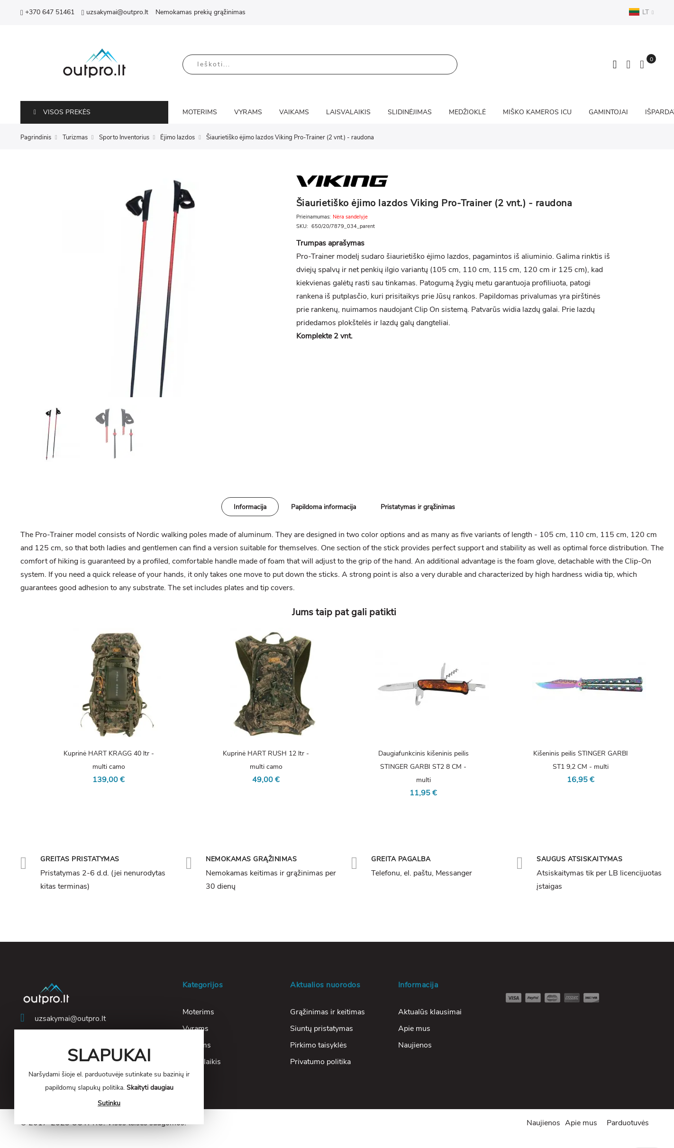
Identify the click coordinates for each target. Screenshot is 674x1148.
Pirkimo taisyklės (318, 1045)
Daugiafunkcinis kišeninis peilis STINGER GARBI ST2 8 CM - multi (423, 766)
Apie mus (414, 1028)
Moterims (198, 1012)
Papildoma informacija (323, 506)
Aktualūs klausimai (430, 1012)
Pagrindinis (35, 137)
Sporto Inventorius (124, 137)
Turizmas (75, 137)
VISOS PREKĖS (62, 112)
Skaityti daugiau (150, 1087)
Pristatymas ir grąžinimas (418, 506)
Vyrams (195, 1028)
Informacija (250, 506)
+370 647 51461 (47, 12)
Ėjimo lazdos (177, 137)
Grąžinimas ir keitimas (327, 1012)
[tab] (250, 506)
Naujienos (415, 1045)
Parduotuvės (628, 1123)
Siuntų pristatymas (321, 1028)
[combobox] (320, 64)
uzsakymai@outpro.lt (115, 12)
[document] (109, 1077)
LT (641, 12)
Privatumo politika (320, 1062)
